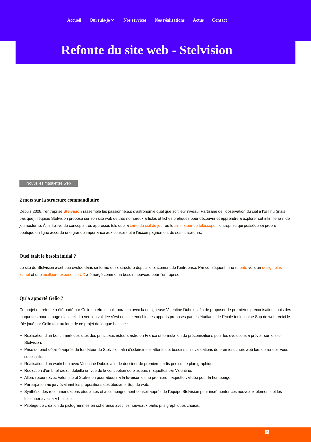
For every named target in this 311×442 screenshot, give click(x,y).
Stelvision (72, 211)
